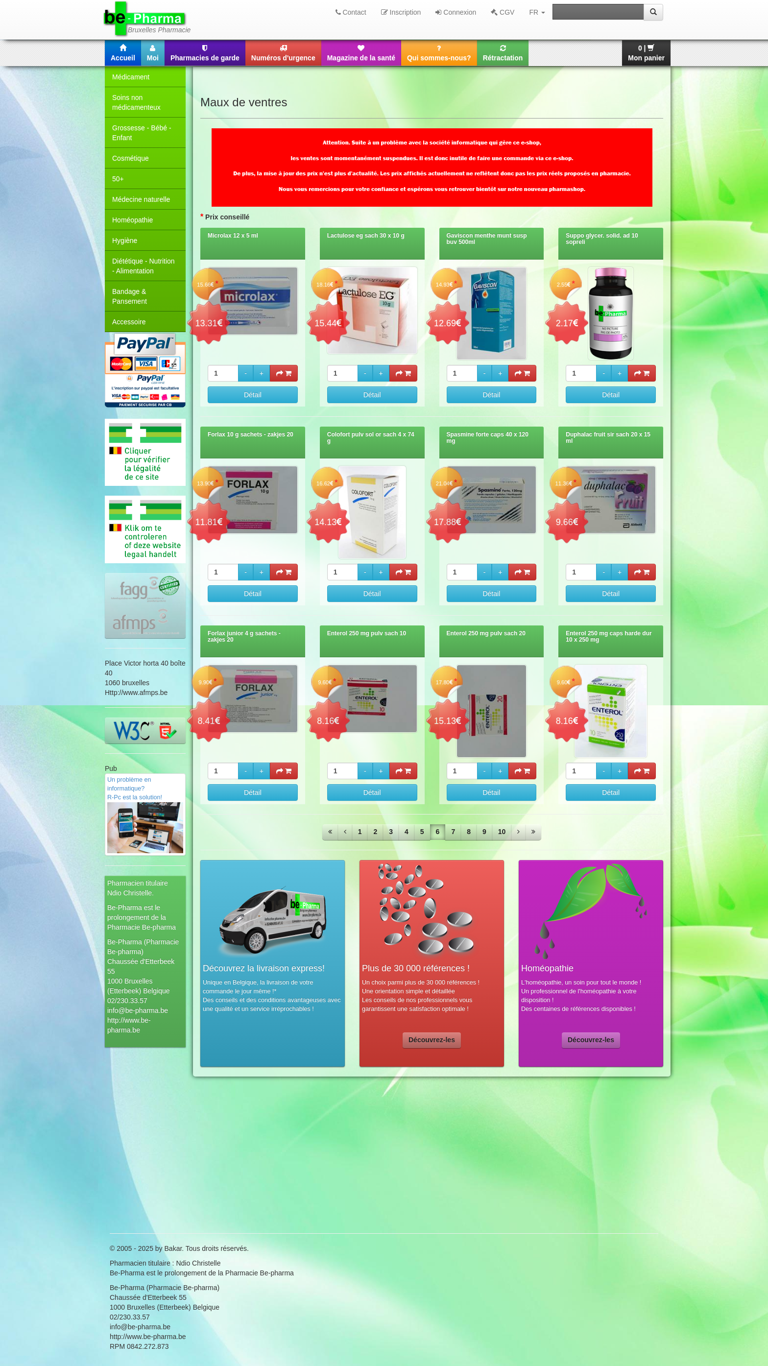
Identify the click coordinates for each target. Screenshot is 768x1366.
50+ (118, 179)
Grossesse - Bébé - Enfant (141, 133)
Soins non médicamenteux (136, 102)
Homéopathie (132, 220)
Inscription (401, 12)
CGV (502, 12)
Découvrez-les (431, 1040)
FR (537, 12)
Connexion (455, 12)
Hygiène (124, 240)
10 (502, 832)
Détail (253, 395)
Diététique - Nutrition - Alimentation (143, 266)
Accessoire (128, 322)
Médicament (130, 77)
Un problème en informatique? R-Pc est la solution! (145, 814)
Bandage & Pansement (129, 296)
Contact (351, 12)
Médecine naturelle (141, 199)
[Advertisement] (384, 1154)
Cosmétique (130, 158)
